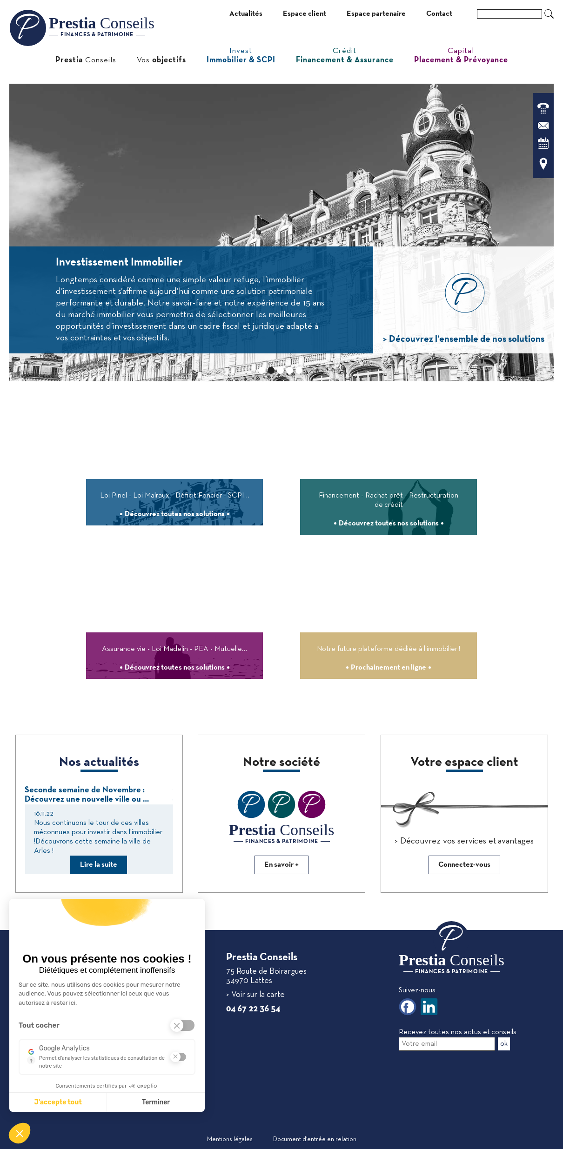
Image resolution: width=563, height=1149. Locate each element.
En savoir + (281, 865)
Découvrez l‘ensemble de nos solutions (465, 339)
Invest (241, 55)
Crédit (345, 55)
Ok (549, 14)
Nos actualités (99, 763)
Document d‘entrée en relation (314, 1139)
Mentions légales (230, 1139)
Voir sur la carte (257, 995)
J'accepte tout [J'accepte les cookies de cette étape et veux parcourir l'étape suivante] (58, 1102)
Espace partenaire (376, 14)
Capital (461, 55)
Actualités (245, 14)
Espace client (304, 14)
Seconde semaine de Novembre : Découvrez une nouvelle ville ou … (87, 795)
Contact (439, 14)
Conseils (85, 60)
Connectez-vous (464, 865)
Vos (161, 60)
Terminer (156, 1102)
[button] (19, 1133)
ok (504, 1044)
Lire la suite (98, 865)
